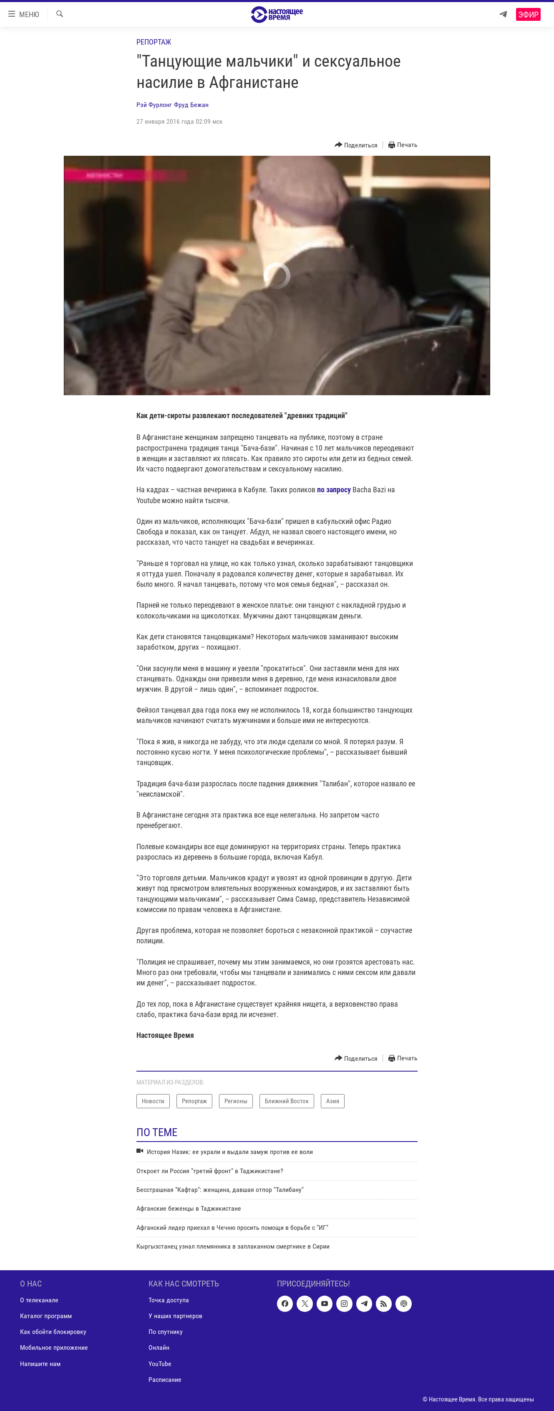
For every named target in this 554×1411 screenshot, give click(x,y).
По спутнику (166, 1332)
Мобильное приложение (54, 1347)
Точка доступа (169, 1300)
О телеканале (39, 1300)
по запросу (334, 489)
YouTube (160, 1363)
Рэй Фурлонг (154, 105)
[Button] (356, 145)
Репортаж (153, 41)
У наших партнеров (175, 1316)
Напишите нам (40, 1363)
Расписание (165, 1379)
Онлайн (159, 1347)
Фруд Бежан (191, 105)
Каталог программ (46, 1316)
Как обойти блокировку (53, 1332)
